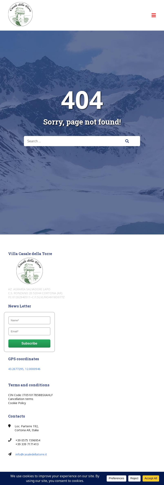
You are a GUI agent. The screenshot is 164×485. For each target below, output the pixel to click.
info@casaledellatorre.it (31, 454)
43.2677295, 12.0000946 (24, 369)
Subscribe (29, 343)
